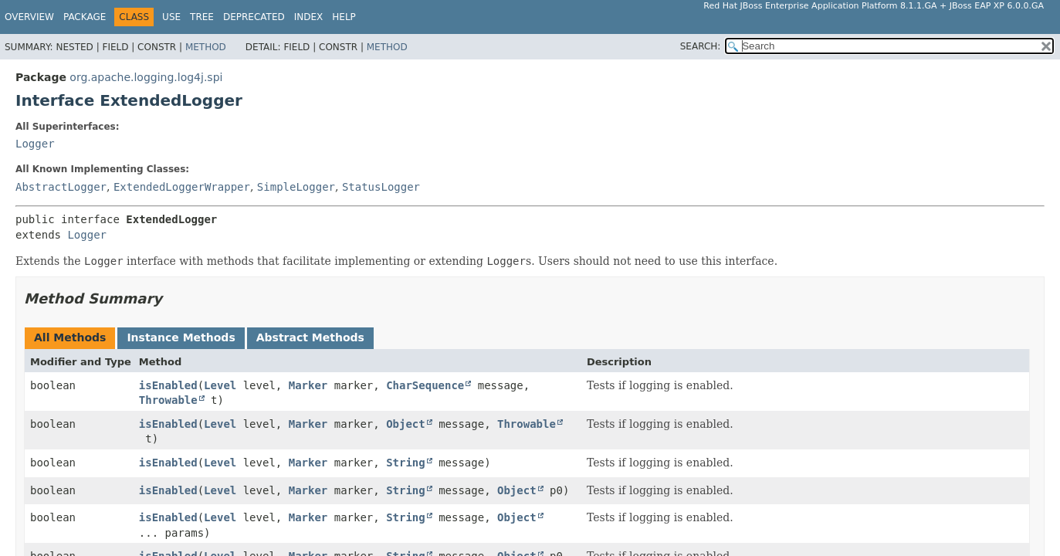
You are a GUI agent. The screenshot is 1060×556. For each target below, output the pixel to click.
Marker (308, 385)
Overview (29, 17)
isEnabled (168, 385)
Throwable (168, 400)
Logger (35, 143)
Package (84, 17)
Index (308, 17)
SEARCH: (700, 46)
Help (344, 17)
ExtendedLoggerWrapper (181, 187)
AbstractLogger (61, 187)
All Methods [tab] (70, 337)
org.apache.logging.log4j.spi (145, 77)
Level (220, 385)
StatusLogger (381, 187)
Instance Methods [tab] (181, 337)
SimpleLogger (296, 187)
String (405, 462)
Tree (202, 17)
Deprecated (254, 17)
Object (405, 424)
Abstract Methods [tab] (310, 337)
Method (205, 47)
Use (171, 17)
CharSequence (425, 385)
